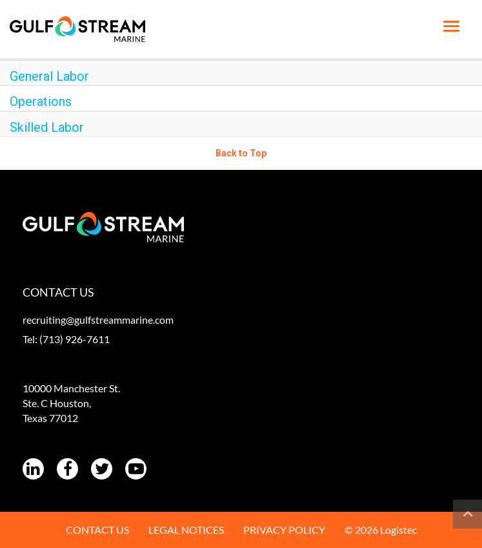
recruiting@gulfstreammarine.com (98, 319)
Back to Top (241, 153)
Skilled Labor (47, 127)
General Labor (49, 76)
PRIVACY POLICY (284, 529)
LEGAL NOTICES (186, 529)
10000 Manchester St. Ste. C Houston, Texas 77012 (71, 403)
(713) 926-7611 (74, 339)
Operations (41, 101)
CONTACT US (97, 529)
